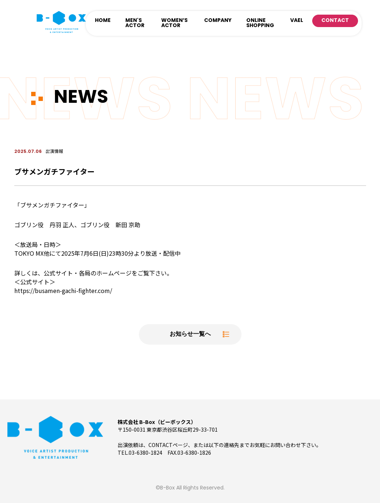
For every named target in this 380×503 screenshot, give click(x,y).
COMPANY (218, 20)
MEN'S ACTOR (134, 23)
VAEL (296, 20)
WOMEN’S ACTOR (174, 23)
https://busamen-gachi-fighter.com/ (63, 290)
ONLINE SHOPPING (260, 23)
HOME (103, 20)
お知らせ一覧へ (190, 334)
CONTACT (335, 20)
